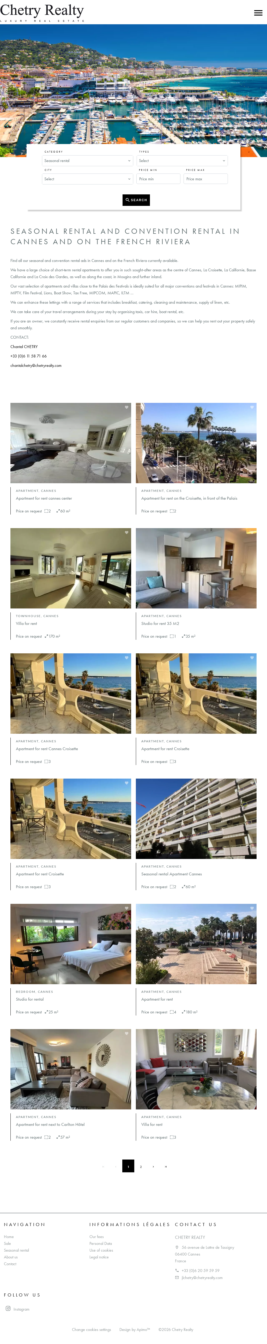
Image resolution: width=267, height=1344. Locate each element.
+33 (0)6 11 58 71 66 (28, 356)
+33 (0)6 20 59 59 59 (201, 1270)
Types (144, 151)
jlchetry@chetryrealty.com (202, 1277)
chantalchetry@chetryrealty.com (36, 365)
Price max (195, 170)
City (48, 170)
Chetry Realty (190, 1237)
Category (54, 151)
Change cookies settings (91, 1329)
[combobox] (87, 161)
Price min (148, 170)
